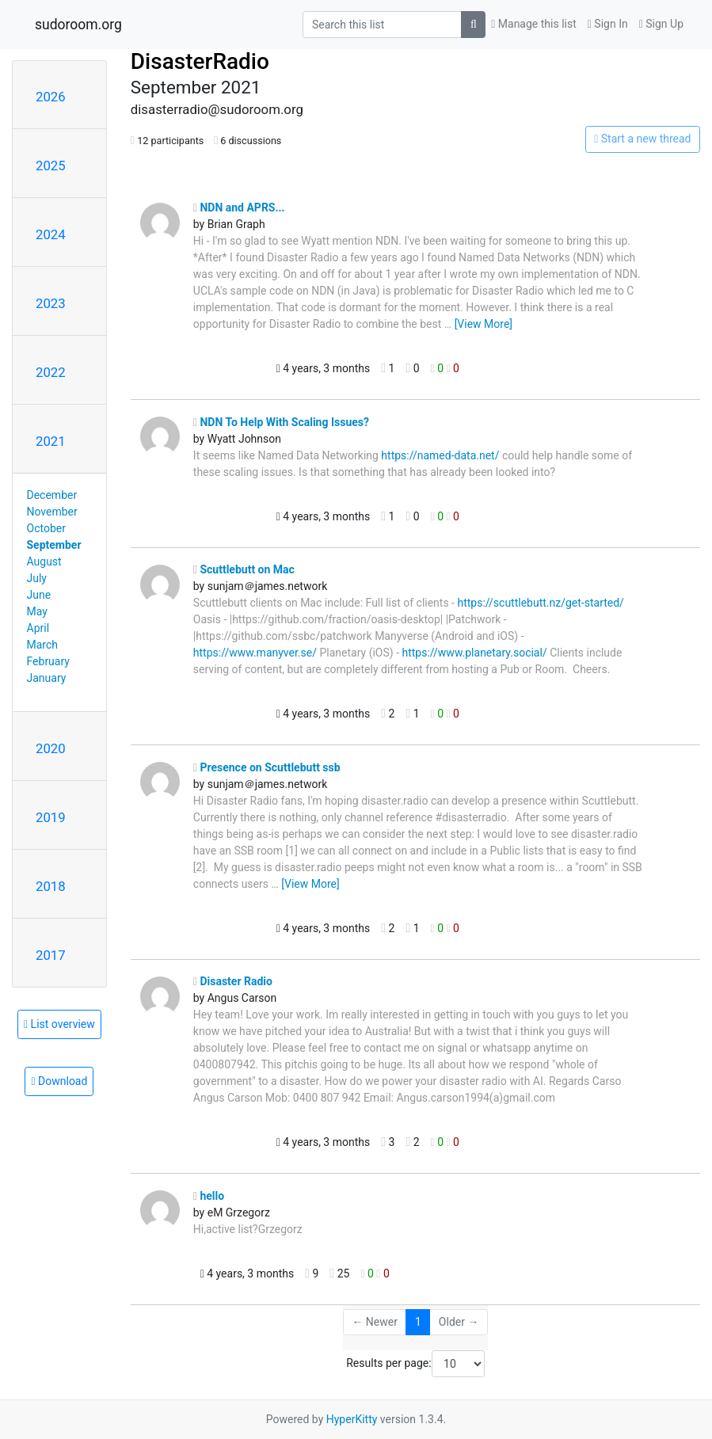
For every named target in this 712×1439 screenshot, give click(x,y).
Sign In (608, 23)
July (37, 578)
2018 (51, 886)
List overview (59, 1024)
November (52, 511)
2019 (51, 817)
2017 (51, 955)
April (38, 628)
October (46, 528)
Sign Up (661, 23)
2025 (51, 165)
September (54, 545)
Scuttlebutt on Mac (244, 569)
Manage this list (534, 23)
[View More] (483, 324)
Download (59, 1081)
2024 (51, 234)
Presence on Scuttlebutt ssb (267, 767)
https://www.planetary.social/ (474, 652)
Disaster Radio (232, 981)
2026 (51, 97)
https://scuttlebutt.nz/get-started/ (540, 602)
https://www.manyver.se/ (255, 652)
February (48, 661)
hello (208, 1196)
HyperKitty (352, 1419)
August (44, 561)
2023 (51, 303)
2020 (51, 748)
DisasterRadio (200, 61)
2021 (51, 441)
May (37, 611)
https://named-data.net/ (440, 455)
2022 (51, 372)
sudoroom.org (78, 24)
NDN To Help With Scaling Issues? (281, 422)
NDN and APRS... (239, 207)
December (52, 495)
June (39, 594)
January (47, 678)
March (43, 644)
